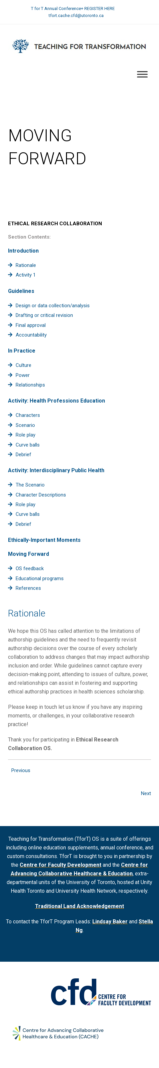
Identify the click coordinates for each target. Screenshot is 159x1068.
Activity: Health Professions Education (56, 401)
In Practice (21, 351)
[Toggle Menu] (142, 74)
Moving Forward (28, 554)
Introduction (23, 251)
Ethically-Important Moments (44, 540)
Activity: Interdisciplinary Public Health (56, 470)
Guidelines (21, 291)
